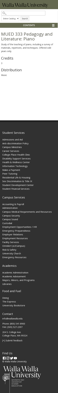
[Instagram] (8, 358)
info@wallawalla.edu (12, 318)
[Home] (25, 7)
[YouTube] (15, 358)
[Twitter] (11, 358)
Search (25, 18)
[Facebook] (4, 358)
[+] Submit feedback (12, 340)
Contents (29, 25)
